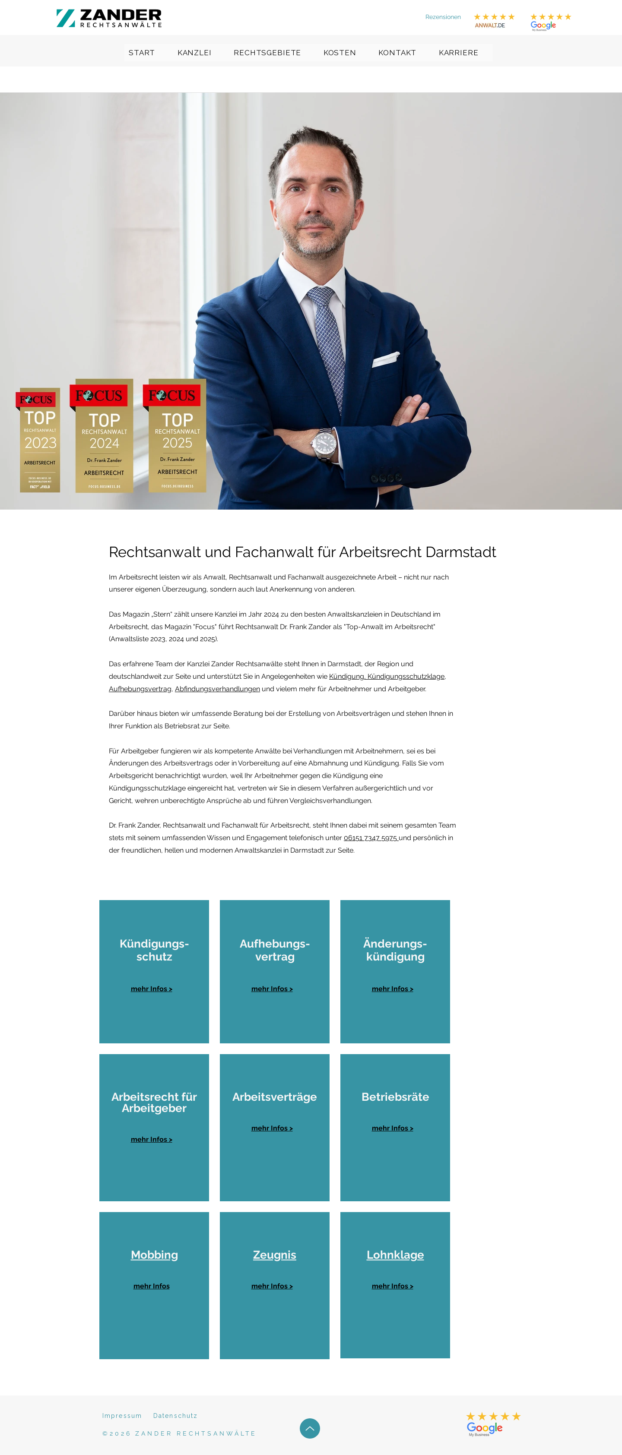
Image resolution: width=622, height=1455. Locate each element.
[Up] (310, 1428)
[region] (154, 971)
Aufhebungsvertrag (140, 689)
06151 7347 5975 (371, 838)
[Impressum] (125, 1415)
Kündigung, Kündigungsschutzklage (386, 676)
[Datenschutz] (184, 1415)
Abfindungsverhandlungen (217, 689)
